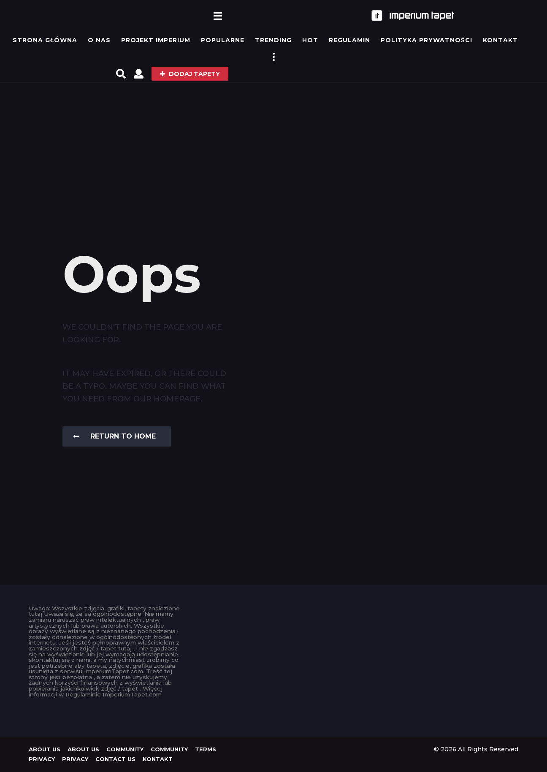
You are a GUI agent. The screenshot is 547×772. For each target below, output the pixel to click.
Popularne (222, 40)
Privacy (42, 759)
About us (44, 749)
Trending (273, 40)
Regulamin (349, 40)
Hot (310, 40)
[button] (218, 15)
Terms (205, 749)
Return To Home (114, 436)
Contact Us (115, 759)
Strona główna (45, 40)
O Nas (99, 40)
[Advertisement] (273, 146)
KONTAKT (500, 40)
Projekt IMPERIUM (155, 40)
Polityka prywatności (426, 40)
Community (125, 749)
